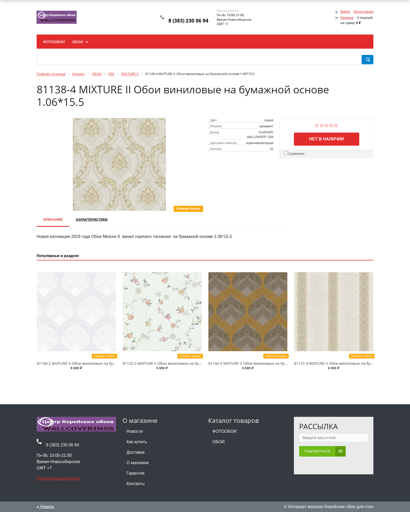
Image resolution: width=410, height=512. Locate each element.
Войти (345, 12)
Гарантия (135, 473)
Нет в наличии (326, 139)
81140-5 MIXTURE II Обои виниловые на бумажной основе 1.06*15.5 (269, 363)
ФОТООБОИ (224, 431)
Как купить (137, 442)
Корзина (347, 18)
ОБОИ (218, 442)
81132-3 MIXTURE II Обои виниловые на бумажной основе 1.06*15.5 (183, 363)
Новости (135, 431)
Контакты (136, 483)
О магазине (138, 462)
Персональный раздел (58, 478)
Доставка (136, 452)
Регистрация (363, 12)
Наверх (45, 506)
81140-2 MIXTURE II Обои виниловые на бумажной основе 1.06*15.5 (97, 363)
